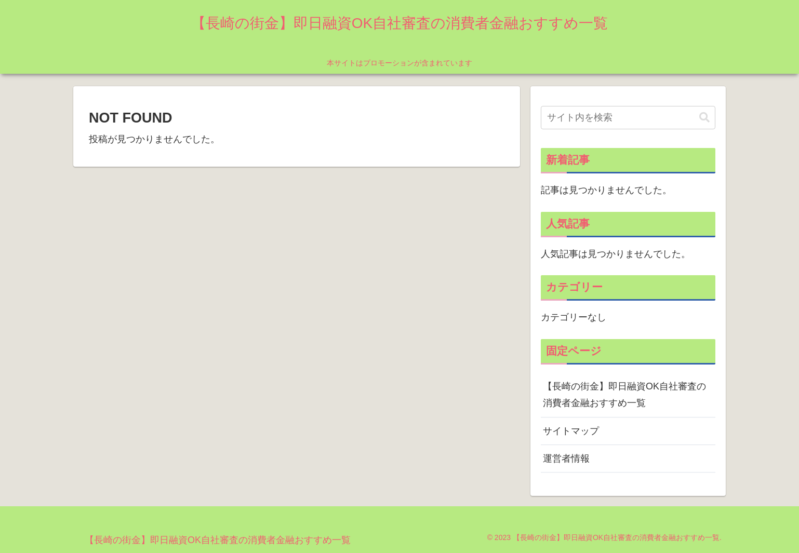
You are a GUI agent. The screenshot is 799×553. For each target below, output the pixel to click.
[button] (704, 118)
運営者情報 (566, 458)
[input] (628, 117)
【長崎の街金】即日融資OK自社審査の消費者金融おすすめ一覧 (624, 394)
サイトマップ (571, 431)
